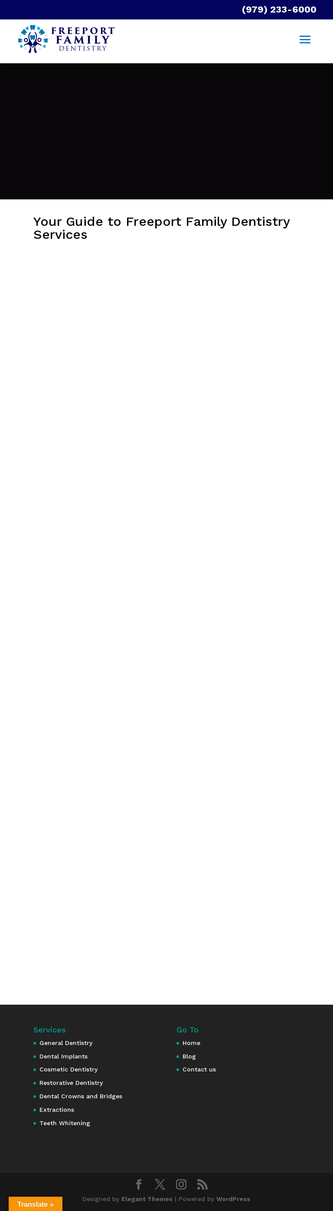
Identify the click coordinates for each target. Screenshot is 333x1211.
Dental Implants (63, 1056)
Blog (189, 1056)
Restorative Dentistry (71, 1082)
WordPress (233, 1198)
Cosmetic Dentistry (68, 1069)
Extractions (56, 1109)
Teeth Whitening (64, 1123)
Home (191, 1042)
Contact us (199, 1069)
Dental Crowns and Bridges (80, 1096)
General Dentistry (65, 1042)
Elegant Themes (147, 1198)
